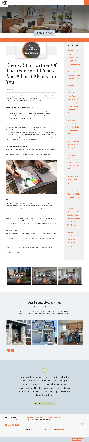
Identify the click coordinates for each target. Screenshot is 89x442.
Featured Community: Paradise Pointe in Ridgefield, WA (73, 127)
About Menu (44, 40)
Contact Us (67, 417)
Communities (30, 417)
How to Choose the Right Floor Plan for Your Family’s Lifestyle (73, 78)
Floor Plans (43, 417)
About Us (60, 417)
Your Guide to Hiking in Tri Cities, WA (73, 144)
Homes (37, 417)
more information (47, 250)
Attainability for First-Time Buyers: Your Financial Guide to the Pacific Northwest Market (73, 103)
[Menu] (86, 2)
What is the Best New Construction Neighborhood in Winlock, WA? (74, 57)
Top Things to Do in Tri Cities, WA (73, 179)
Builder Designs (35, 421)
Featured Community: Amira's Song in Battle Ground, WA (73, 162)
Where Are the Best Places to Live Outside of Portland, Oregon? (73, 239)
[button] (82, 4)
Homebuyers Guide (52, 417)
